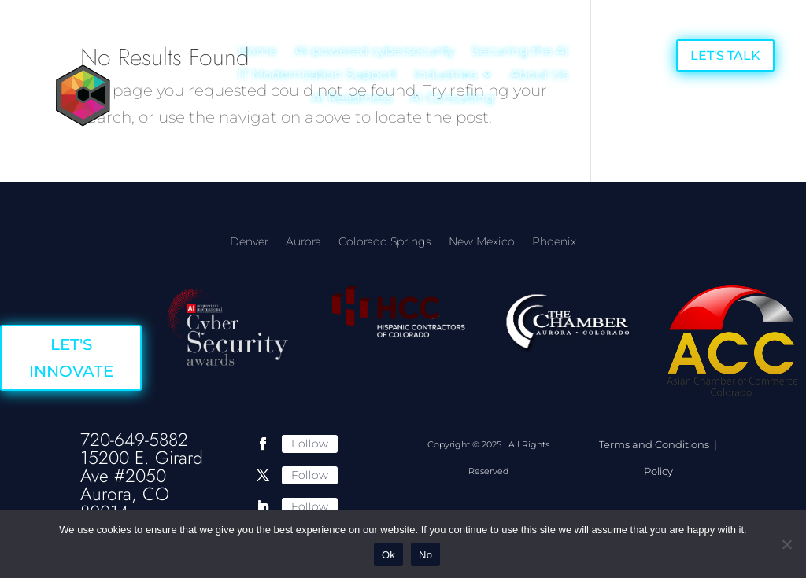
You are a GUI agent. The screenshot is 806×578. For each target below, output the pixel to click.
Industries (445, 75)
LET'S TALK (725, 55)
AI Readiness (352, 99)
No (425, 555)
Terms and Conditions (655, 444)
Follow (309, 443)
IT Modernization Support (317, 75)
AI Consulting (452, 99)
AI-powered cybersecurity (374, 52)
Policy (658, 471)
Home (257, 52)
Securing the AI (519, 52)
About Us (539, 75)
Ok (388, 555)
